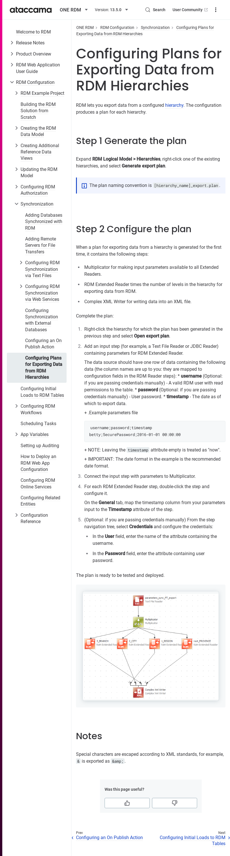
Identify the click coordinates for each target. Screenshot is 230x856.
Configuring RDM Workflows (38, 409)
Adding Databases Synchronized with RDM (43, 221)
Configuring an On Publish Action (43, 344)
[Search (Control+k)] (155, 10)
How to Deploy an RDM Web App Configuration (38, 463)
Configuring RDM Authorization (38, 190)
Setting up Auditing (40, 445)
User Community (191, 9)
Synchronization (37, 204)
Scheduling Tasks (38, 423)
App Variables (35, 434)
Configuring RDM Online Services (38, 483)
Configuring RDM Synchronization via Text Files (42, 269)
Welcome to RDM (33, 32)
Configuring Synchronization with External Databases (41, 320)
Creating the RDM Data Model (38, 131)
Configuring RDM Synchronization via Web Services (42, 293)
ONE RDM (85, 27)
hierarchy (174, 105)
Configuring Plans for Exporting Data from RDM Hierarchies (43, 367)
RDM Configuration (35, 82)
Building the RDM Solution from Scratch (38, 111)
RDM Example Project (42, 93)
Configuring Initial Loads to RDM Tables (42, 392)
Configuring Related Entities (40, 501)
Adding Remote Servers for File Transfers (40, 245)
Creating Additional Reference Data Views (40, 152)
